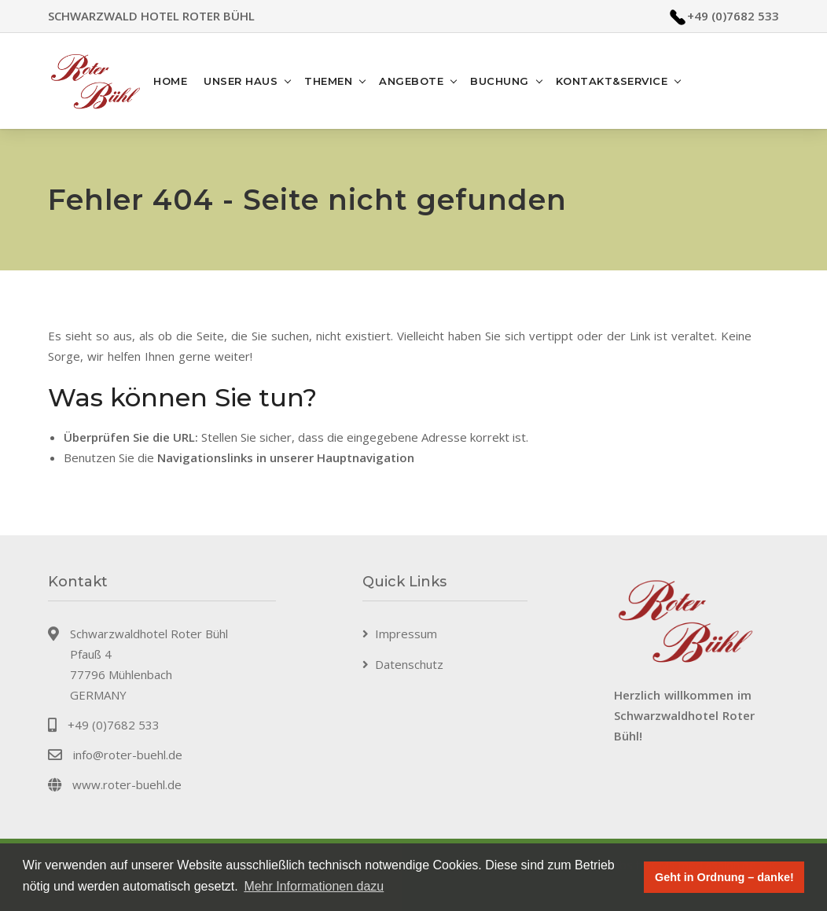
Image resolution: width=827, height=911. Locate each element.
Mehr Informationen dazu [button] (314, 886)
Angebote (411, 81)
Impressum (406, 633)
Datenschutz (409, 664)
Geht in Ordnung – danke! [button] (724, 877)
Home (170, 81)
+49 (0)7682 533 (733, 16)
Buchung (499, 81)
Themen (328, 81)
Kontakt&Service (612, 81)
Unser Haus (241, 81)
